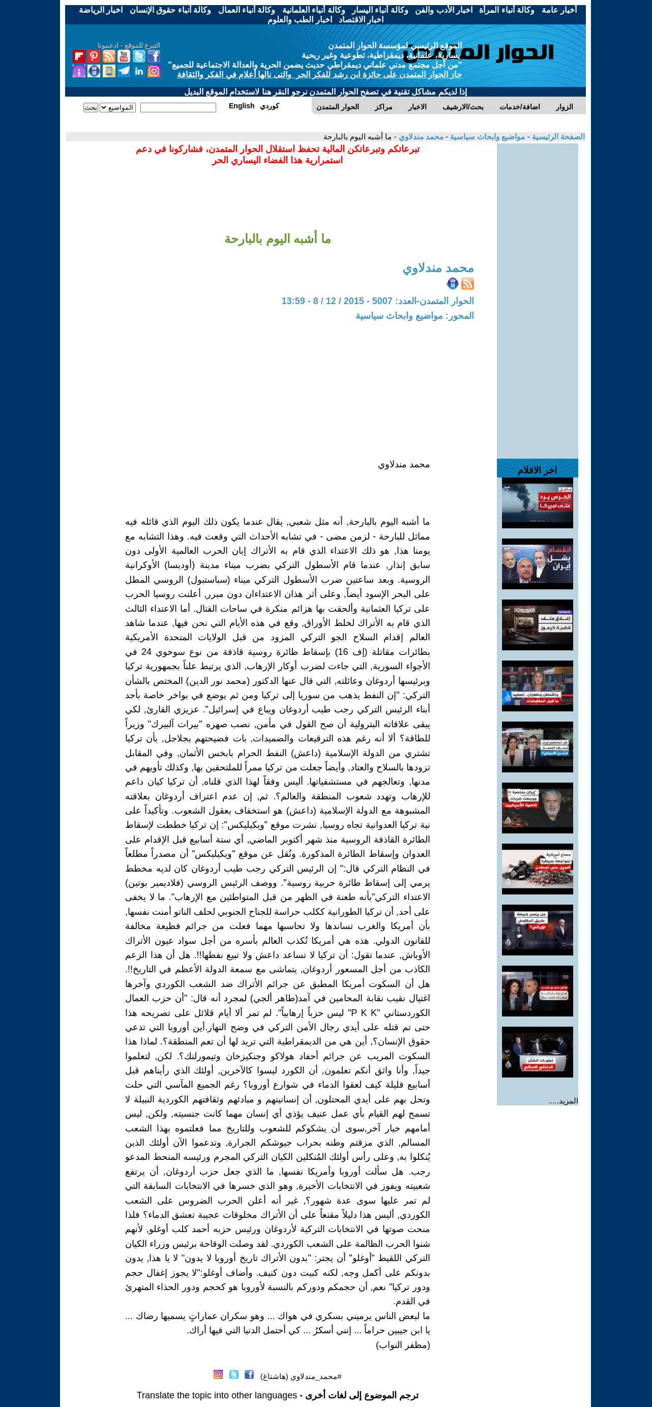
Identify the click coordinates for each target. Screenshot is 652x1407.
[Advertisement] (537, 295)
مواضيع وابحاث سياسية (486, 136)
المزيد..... (563, 1100)
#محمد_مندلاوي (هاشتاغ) (301, 1376)
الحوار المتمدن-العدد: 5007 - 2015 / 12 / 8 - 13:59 (378, 301)
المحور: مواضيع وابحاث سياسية (414, 316)
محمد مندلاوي (419, 136)
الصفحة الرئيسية (557, 136)
